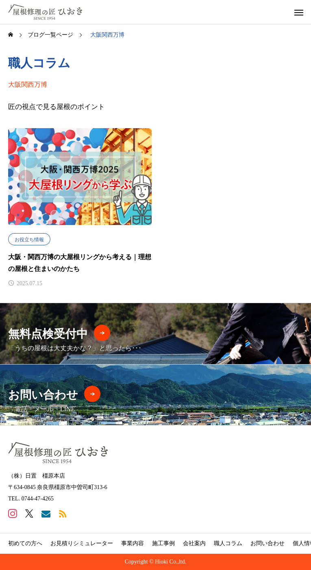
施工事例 (163, 543)
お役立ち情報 (29, 239)
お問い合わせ (267, 543)
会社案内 (194, 543)
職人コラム (228, 543)
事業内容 (132, 543)
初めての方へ (25, 543)
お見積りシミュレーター (81, 543)
